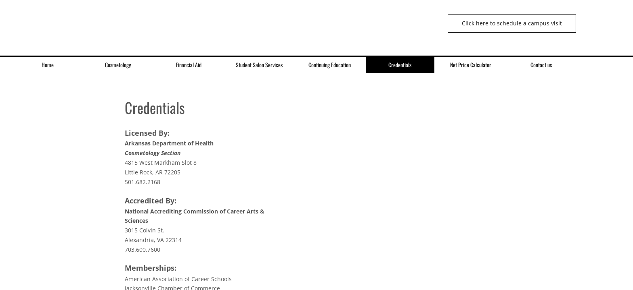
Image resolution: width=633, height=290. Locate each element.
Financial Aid (188, 64)
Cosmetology (118, 64)
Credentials (399, 64)
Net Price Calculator (470, 64)
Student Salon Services (259, 64)
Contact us (541, 64)
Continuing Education (329, 64)
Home (48, 64)
